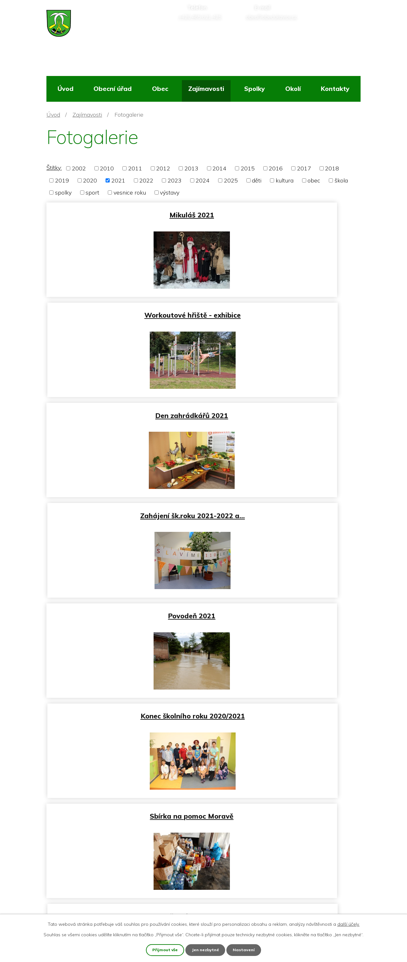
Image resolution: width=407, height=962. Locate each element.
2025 (231, 180)
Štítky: (54, 167)
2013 (191, 168)
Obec (160, 89)
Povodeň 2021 (123, 408)
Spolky (254, 89)
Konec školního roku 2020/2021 (283, 408)
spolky (63, 192)
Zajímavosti (206, 89)
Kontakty (335, 89)
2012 (163, 168)
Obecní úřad (112, 89)
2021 (118, 180)
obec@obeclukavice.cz (86, 891)
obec (313, 180)
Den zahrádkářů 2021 (123, 310)
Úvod (65, 89)
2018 (332, 168)
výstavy (169, 192)
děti (256, 180)
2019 (62, 180)
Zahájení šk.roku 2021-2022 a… (283, 310)
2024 (203, 180)
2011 (135, 168)
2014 (219, 168)
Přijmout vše (164, 949)
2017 (304, 168)
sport (92, 192)
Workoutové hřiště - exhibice (283, 213)
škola (341, 180)
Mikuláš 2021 (123, 213)
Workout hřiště (283, 602)
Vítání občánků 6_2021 (123, 602)
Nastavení (245, 949)
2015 (248, 168)
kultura (284, 180)
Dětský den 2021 (283, 505)
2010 (107, 168)
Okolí (293, 89)
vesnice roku (130, 192)
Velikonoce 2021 (283, 700)
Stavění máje (123, 700)
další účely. (348, 923)
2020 (90, 180)
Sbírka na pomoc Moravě (123, 505)
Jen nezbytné (206, 949)
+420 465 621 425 (82, 876)
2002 (79, 168)
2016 (276, 168)
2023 (175, 180)
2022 (146, 180)
